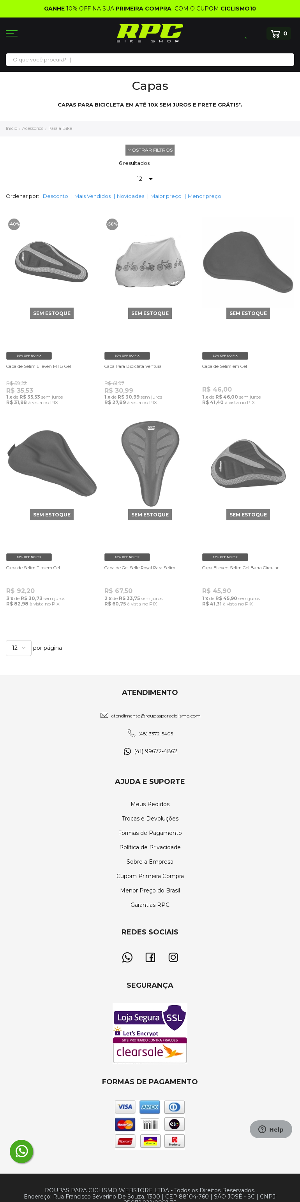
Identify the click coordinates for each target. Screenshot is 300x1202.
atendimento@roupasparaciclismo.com (156, 716)
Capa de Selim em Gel (224, 366)
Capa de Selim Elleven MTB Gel (38, 366)
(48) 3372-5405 (155, 734)
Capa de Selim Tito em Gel (33, 567)
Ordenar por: (22, 196)
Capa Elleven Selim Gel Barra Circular (240, 567)
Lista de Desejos (247, 33)
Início (12, 128)
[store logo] (150, 33)
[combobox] (150, 59)
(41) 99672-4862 (155, 751)
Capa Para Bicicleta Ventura (133, 366)
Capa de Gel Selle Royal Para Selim (139, 567)
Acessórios (33, 128)
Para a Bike (60, 128)
